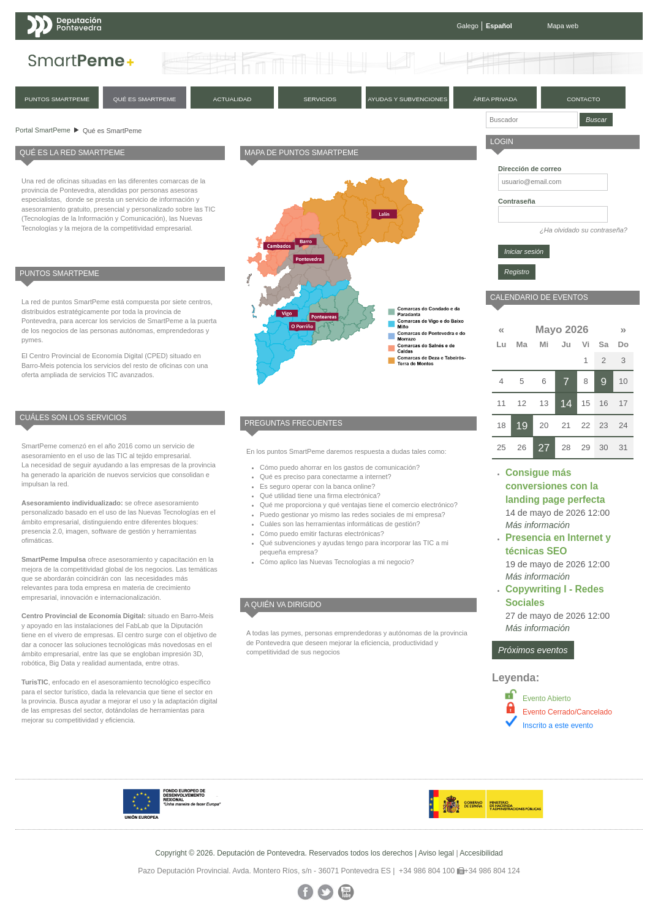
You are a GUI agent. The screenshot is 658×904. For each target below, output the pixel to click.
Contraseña (516, 201)
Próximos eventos (533, 650)
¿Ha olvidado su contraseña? (583, 230)
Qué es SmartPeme (112, 130)
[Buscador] (532, 120)
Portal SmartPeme (42, 130)
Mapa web (562, 25)
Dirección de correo (529, 168)
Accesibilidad (481, 853)
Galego (467, 25)
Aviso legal (436, 853)
